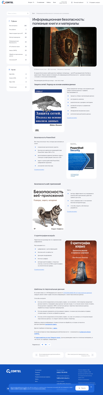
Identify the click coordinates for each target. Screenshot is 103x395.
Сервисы (37, 374)
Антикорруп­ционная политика (85, 375)
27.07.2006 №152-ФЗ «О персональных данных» (77, 292)
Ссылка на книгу (72, 117)
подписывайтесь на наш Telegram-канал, (48, 337)
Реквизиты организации (83, 379)
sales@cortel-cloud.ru (64, 384)
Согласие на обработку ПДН (84, 371)
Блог (54, 2)
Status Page (64, 1)
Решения (37, 372)
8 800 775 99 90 (62, 372)
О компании (40, 2)
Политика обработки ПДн (84, 369)
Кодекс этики (81, 377)
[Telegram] (8, 388)
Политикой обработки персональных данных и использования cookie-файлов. (28, 388)
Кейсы (49, 2)
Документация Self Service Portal (85, 373)
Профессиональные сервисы (42, 377)
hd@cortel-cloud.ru (63, 378)
